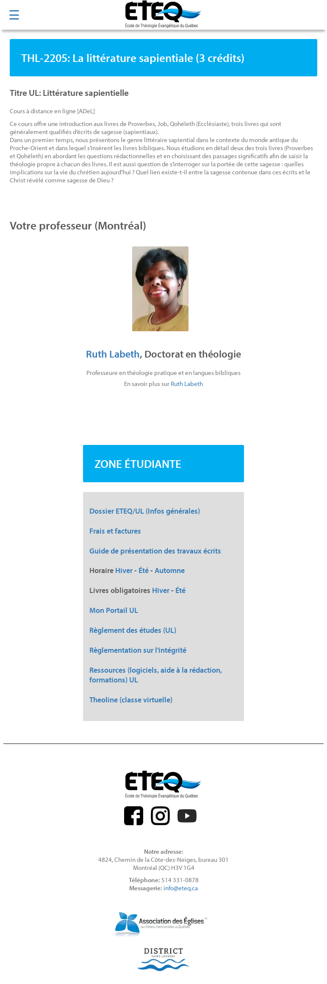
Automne (170, 570)
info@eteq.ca (181, 888)
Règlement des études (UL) (132, 630)
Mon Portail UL (113, 610)
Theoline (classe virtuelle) (130, 699)
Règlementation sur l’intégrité (137, 650)
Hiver (124, 570)
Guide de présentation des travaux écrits (155, 551)
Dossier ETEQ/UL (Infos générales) (144, 511)
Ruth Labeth (113, 353)
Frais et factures (115, 531)
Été (144, 570)
